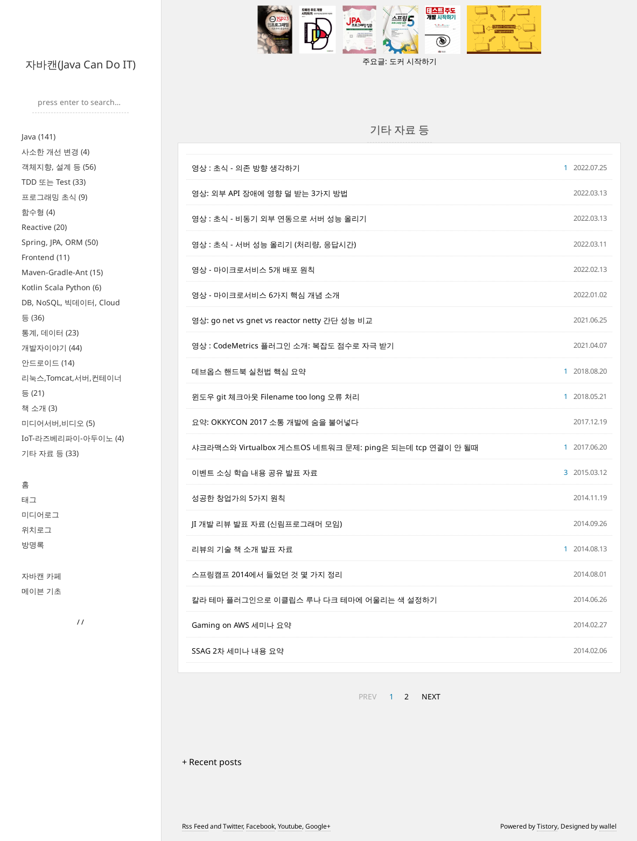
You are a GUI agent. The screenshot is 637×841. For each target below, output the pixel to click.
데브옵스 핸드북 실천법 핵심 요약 (249, 371)
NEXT (431, 696)
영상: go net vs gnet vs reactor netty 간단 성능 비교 (282, 320)
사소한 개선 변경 (55, 151)
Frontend (45, 257)
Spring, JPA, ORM (60, 242)
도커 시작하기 (413, 61)
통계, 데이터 (50, 332)
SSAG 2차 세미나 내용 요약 (238, 651)
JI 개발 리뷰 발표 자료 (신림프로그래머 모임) (267, 523)
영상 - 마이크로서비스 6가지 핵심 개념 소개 (266, 295)
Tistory (547, 826)
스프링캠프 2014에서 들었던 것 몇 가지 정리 (267, 574)
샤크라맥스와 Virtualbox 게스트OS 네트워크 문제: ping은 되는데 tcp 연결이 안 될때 (335, 447)
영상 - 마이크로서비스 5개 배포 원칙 (253, 269)
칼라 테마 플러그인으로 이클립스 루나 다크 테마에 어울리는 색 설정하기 (314, 599)
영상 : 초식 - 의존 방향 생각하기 (246, 168)
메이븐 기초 (41, 591)
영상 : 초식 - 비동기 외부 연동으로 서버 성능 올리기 (279, 218)
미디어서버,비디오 (58, 423)
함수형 (38, 212)
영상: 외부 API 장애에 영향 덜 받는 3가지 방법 (270, 193)
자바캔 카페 (41, 576)
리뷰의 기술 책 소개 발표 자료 (242, 549)
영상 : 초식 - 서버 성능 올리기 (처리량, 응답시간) (274, 244)
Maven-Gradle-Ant (62, 272)
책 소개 (39, 408)
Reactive (44, 227)
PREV (367, 696)
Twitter (233, 826)
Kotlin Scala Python (61, 287)
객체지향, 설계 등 (59, 167)
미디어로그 (40, 514)
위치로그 (37, 529)
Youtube (290, 826)
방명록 (33, 544)
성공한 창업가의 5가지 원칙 (238, 498)
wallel (608, 826)
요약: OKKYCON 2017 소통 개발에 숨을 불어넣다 (275, 422)
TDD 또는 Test (54, 182)
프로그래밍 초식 (54, 197)
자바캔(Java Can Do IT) (80, 64)
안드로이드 (48, 363)
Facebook (260, 826)
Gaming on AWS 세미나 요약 (241, 625)
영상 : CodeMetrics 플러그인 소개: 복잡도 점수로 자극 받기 (293, 345)
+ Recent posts (212, 762)
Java (38, 136)
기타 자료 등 (50, 453)
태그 (29, 499)
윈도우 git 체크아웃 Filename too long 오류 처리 (276, 396)
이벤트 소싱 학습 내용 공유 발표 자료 (255, 472)
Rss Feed (195, 826)
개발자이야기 (52, 347)
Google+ (318, 826)
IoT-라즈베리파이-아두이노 (73, 438)
